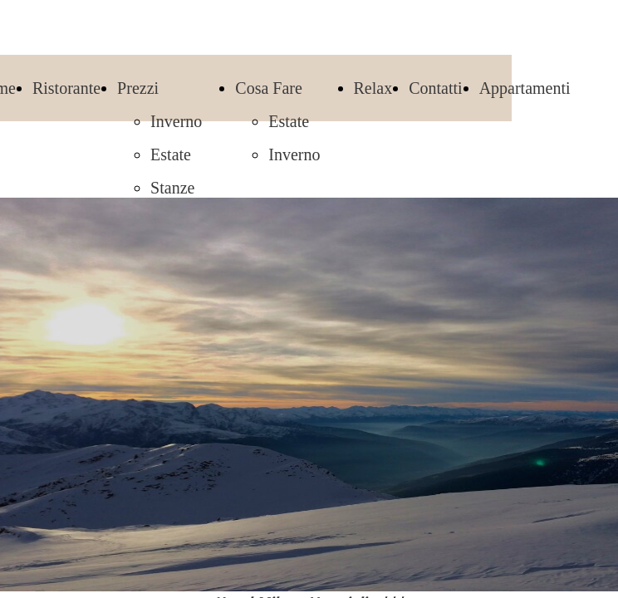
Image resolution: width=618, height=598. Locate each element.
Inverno (176, 121)
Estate (170, 154)
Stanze (172, 188)
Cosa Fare (268, 88)
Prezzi (138, 88)
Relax (373, 88)
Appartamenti (525, 88)
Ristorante (66, 88)
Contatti (435, 88)
